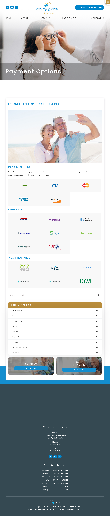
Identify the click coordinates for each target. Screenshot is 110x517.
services (15, 316)
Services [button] (46, 18)
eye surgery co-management (22, 348)
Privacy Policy (52, 511)
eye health (16, 332)
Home (8, 18)
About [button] (26, 18)
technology (16, 354)
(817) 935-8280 (91, 7)
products (15, 343)
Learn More (31, 369)
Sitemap (79, 511)
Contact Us (97, 18)
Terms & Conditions (66, 511)
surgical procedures (19, 337)
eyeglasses (16, 327)
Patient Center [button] (71, 18)
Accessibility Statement (36, 511)
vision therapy (17, 310)
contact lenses (17, 321)
